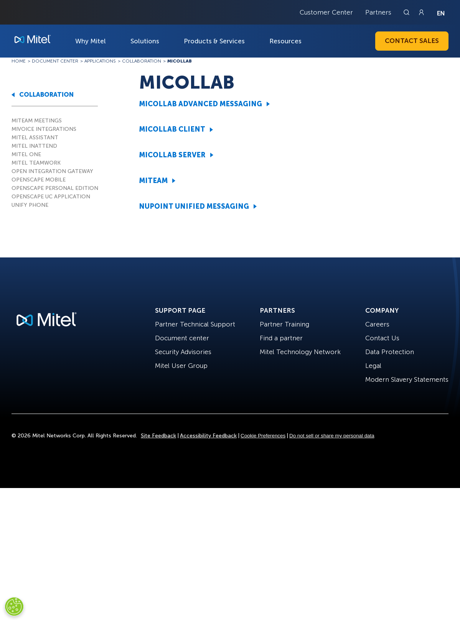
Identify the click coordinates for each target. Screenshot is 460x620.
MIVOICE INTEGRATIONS (44, 129)
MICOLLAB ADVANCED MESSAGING (200, 104)
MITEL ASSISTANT (35, 137)
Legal (373, 365)
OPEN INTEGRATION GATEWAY (52, 171)
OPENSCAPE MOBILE (39, 179)
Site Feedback (158, 435)
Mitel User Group (181, 365)
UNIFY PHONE (30, 205)
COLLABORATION (46, 94)
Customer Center (326, 12)
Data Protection (389, 352)
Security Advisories (183, 352)
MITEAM (153, 180)
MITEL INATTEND (34, 146)
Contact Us (382, 338)
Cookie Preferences (263, 436)
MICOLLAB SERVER (172, 155)
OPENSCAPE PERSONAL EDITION (55, 188)
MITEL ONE (26, 154)
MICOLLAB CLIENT (172, 129)
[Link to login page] (421, 12)
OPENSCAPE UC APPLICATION (51, 196)
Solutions (144, 41)
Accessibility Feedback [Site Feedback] (208, 435)
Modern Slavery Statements (406, 379)
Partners (378, 12)
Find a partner (281, 338)
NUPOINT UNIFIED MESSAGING (194, 206)
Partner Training (284, 324)
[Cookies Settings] (14, 606)
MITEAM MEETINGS (37, 120)
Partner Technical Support (195, 324)
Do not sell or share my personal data (331, 436)
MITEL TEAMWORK (36, 163)
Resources (285, 41)
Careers (377, 324)
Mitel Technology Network (300, 352)
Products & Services (214, 41)
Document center (182, 338)
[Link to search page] (407, 12)
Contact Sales (412, 41)
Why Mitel (90, 41)
